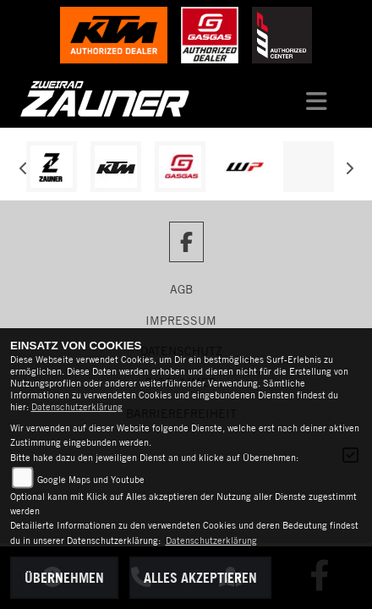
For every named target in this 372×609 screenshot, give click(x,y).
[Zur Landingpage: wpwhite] (244, 166)
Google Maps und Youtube (91, 480)
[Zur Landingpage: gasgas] (180, 166)
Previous (23, 170)
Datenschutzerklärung (77, 407)
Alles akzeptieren (200, 577)
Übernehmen (64, 577)
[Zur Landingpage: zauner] (51, 166)
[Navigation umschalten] (316, 99)
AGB (181, 289)
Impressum (180, 320)
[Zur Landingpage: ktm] (115, 166)
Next (348, 170)
